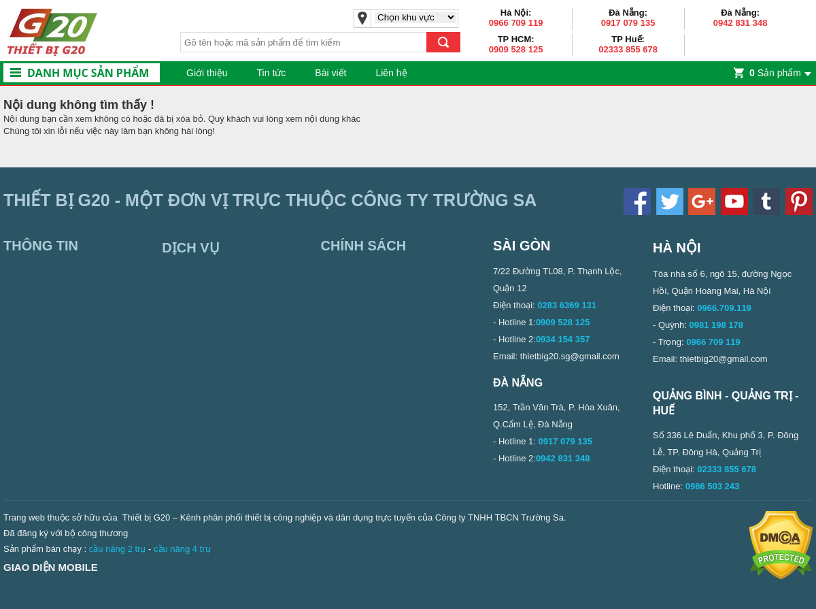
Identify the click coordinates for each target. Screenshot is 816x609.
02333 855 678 (628, 49)
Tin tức (271, 72)
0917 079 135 (628, 23)
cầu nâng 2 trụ (117, 549)
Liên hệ (391, 72)
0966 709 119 (516, 23)
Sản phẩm (775, 72)
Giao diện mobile (50, 567)
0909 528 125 (516, 49)
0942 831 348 (740, 23)
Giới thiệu (207, 72)
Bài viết (330, 72)
